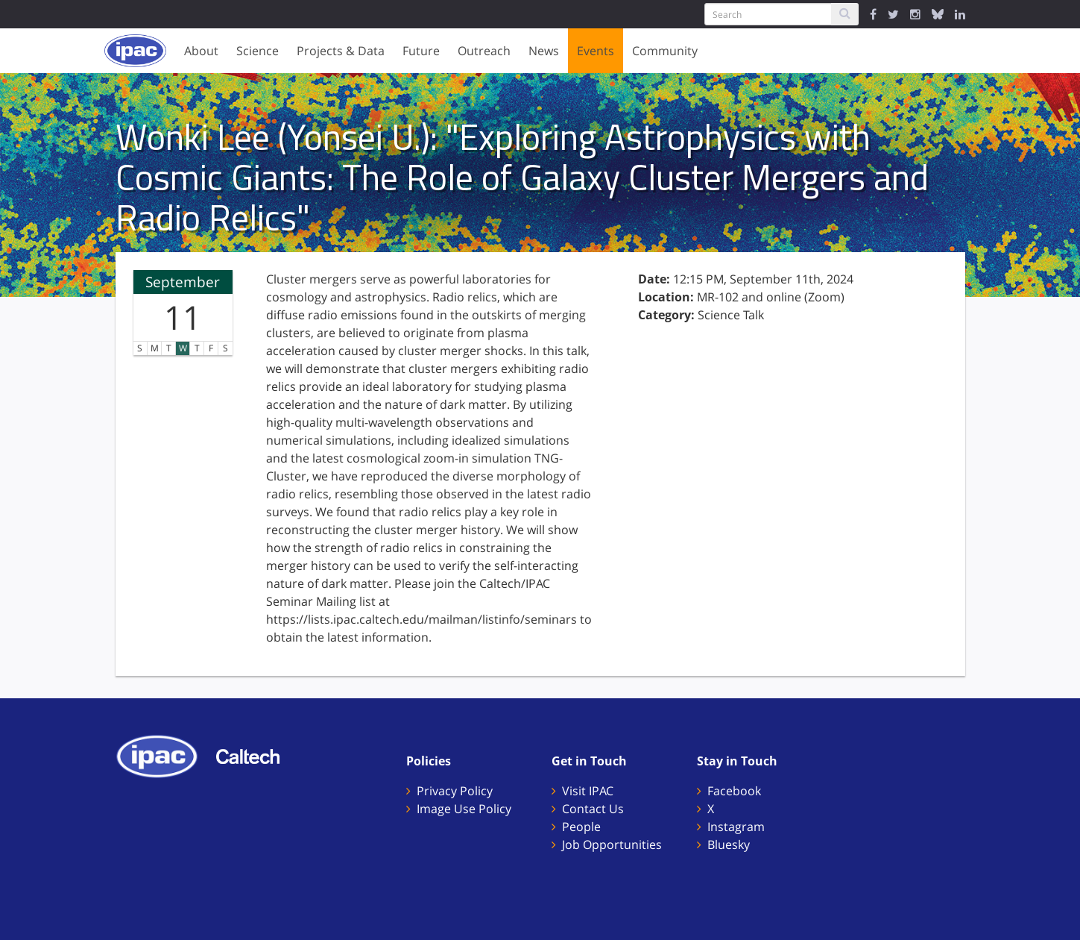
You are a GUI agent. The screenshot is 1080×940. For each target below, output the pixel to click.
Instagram (736, 826)
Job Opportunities (612, 844)
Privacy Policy (455, 791)
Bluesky (728, 844)
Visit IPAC (587, 791)
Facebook (734, 791)
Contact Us (593, 808)
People (581, 826)
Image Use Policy (464, 808)
